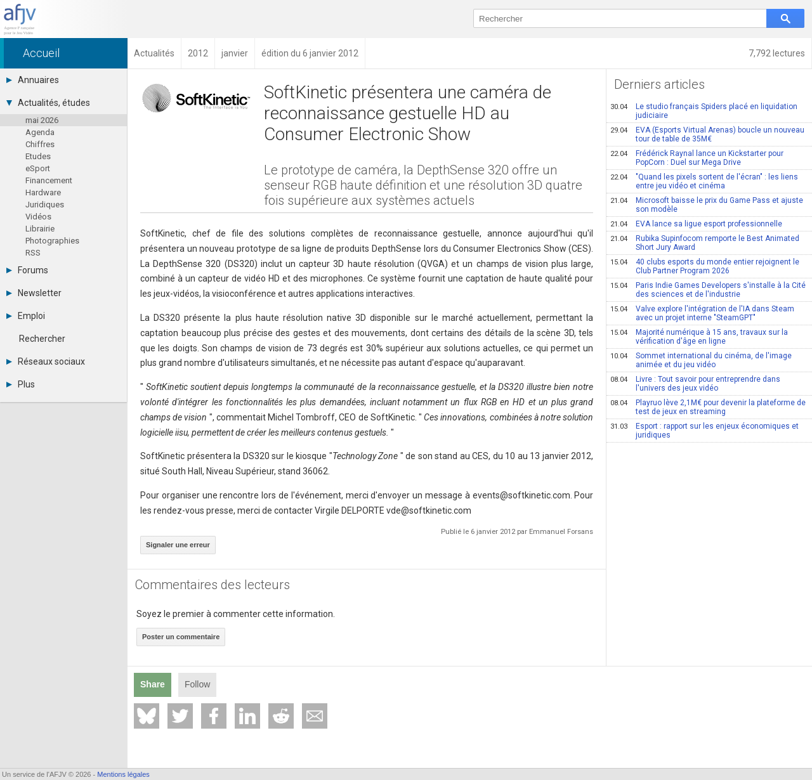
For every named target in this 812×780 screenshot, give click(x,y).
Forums (27, 270)
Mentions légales (123, 774)
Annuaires (32, 80)
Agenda (40, 132)
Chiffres (40, 144)
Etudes (38, 156)
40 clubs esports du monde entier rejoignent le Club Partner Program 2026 (704, 266)
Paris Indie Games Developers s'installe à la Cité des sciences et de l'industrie (708, 290)
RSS (33, 252)
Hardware (43, 192)
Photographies (52, 240)
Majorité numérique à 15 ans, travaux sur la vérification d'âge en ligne (699, 337)
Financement (48, 180)
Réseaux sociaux (45, 361)
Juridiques (44, 204)
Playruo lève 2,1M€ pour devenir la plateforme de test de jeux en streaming (708, 407)
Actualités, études (48, 103)
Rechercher (42, 339)
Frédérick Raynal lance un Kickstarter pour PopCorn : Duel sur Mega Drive (696, 158)
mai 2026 (41, 120)
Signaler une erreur (178, 545)
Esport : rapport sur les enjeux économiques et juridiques (704, 430)
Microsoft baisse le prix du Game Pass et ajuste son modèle (706, 205)
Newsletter (34, 293)
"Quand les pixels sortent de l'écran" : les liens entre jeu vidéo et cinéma (704, 181)
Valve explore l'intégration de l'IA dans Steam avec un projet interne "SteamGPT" (702, 313)
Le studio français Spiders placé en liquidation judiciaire (703, 111)
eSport (37, 168)
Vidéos (38, 216)
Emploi (25, 316)
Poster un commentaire (180, 636)
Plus (20, 384)
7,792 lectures (777, 53)
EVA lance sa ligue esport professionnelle (696, 223)
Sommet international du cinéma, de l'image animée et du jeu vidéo (701, 360)
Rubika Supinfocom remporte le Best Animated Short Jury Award (704, 243)
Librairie (40, 228)
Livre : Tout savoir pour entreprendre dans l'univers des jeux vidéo (695, 384)
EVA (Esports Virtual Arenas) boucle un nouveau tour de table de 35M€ (707, 134)
